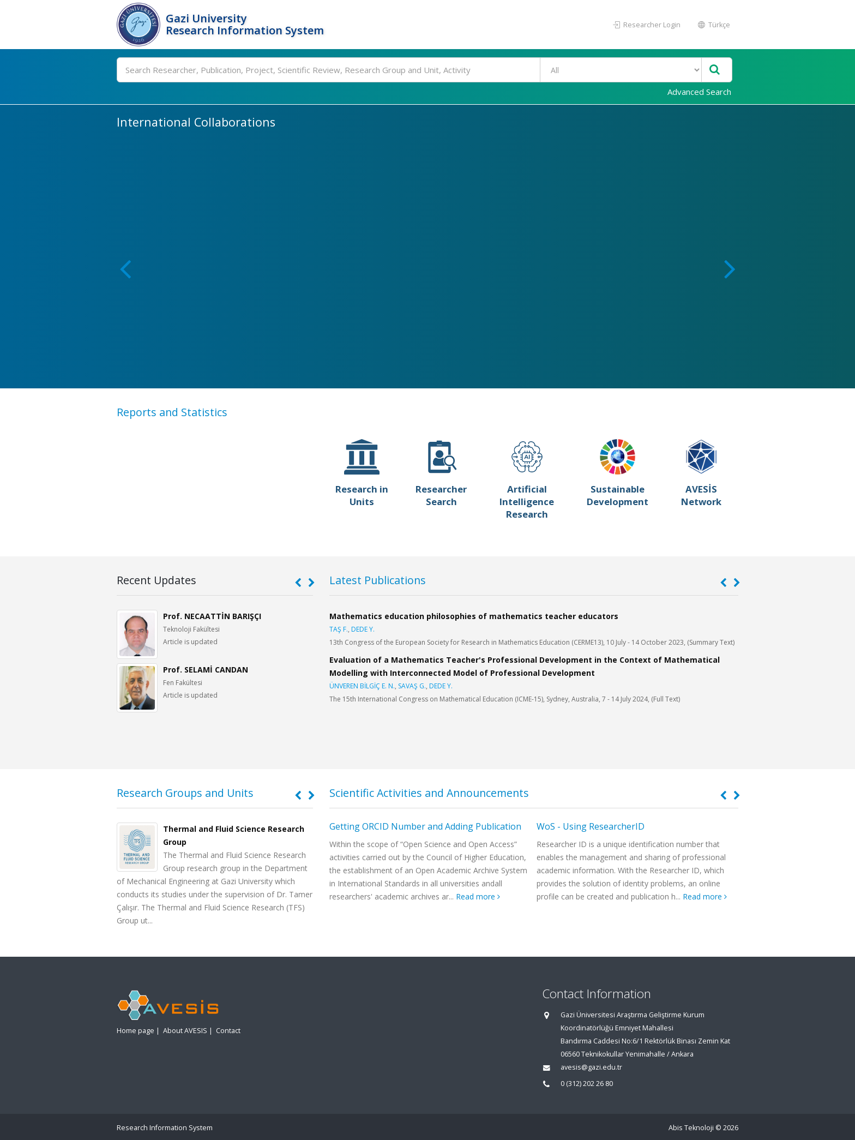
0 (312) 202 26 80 (587, 1083)
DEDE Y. (363, 629)
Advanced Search (699, 91)
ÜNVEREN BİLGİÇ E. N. (362, 686)
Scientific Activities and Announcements (429, 792)
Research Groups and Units (185, 792)
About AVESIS (185, 1030)
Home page (135, 1030)
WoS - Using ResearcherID (591, 826)
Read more (478, 896)
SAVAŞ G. (412, 686)
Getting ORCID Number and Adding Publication (425, 826)
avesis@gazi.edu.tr (591, 1067)
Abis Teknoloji (691, 1127)
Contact (228, 1030)
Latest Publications (377, 580)
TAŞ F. (338, 629)
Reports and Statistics (172, 412)
